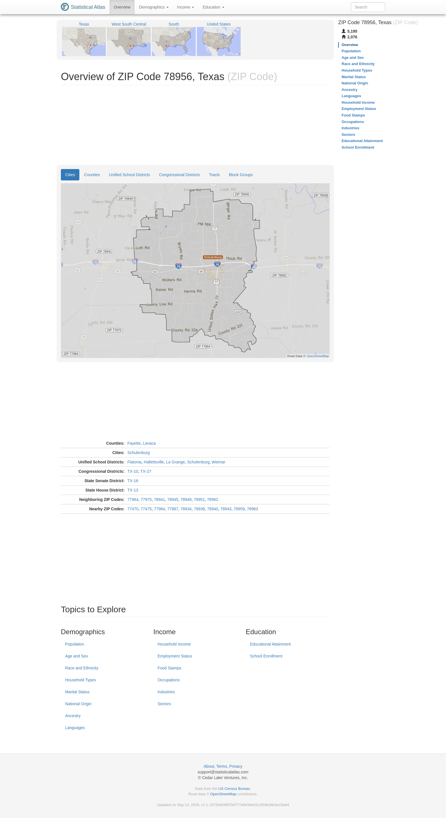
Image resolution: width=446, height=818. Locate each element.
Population (74, 644)
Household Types (80, 680)
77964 (133, 499)
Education (213, 7)
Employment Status (175, 656)
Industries (166, 692)
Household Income (174, 644)
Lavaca (149, 443)
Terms (221, 766)
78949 (186, 499)
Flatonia (134, 462)
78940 (212, 509)
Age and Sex (76, 656)
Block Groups (241, 174)
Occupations (169, 680)
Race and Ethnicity (81, 668)
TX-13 (132, 490)
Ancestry (72, 715)
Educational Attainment (270, 644)
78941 (159, 499)
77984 (159, 509)
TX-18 (132, 480)
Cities (70, 174)
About (209, 766)
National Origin (78, 704)
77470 (133, 509)
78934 (186, 509)
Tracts (214, 174)
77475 (146, 509)
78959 (239, 509)
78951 (199, 499)
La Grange (175, 462)
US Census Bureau (234, 788)
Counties (92, 174)
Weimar (218, 462)
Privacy (235, 766)
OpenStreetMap (223, 794)
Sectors (164, 704)
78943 (226, 509)
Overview (122, 7)
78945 (172, 499)
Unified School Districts (129, 174)
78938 (199, 509)
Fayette (134, 443)
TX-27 (145, 471)
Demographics (153, 7)
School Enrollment (266, 656)
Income (185, 7)
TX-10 (132, 471)
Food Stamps (169, 668)
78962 (212, 499)
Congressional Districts (179, 174)
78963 (252, 509)
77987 (172, 509)
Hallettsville (154, 462)
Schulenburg (138, 452)
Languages (75, 727)
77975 (146, 499)
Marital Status (77, 692)
